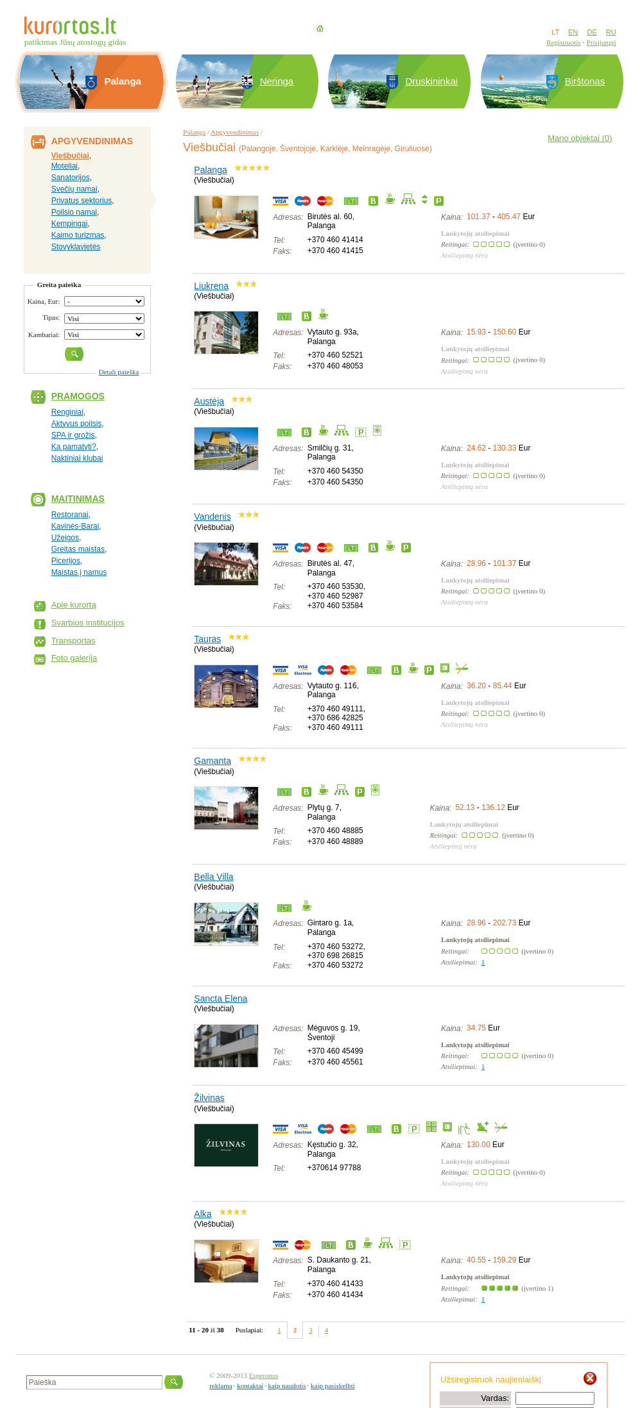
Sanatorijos (70, 177)
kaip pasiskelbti (333, 1385)
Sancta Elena (220, 998)
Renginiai (67, 412)
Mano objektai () (580, 138)
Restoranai (70, 514)
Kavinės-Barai (75, 526)
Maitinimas (78, 498)
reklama (220, 1385)
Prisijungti (601, 42)
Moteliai (64, 166)
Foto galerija (74, 658)
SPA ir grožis (73, 435)
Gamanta (212, 761)
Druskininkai (431, 81)
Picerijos (65, 560)
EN (573, 32)
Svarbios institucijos (88, 622)
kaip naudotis (287, 1385)
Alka (202, 1214)
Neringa (277, 81)
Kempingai (69, 223)
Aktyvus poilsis (76, 423)
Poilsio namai (74, 212)
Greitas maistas (78, 549)
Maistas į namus (79, 572)
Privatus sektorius (81, 200)
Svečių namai (74, 189)
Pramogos (78, 396)
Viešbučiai (70, 155)
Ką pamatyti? (73, 446)
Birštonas (585, 81)
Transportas (73, 640)
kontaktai (250, 1385)
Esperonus (264, 1375)
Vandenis (212, 516)
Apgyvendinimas (235, 132)
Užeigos (65, 537)
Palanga (194, 132)
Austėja (209, 401)
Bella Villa (213, 877)
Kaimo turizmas (78, 235)
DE (591, 32)
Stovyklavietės (76, 246)
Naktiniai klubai (77, 458)
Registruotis (563, 42)
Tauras (207, 639)
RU (611, 32)
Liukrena (211, 286)
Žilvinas (209, 1098)
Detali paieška (119, 372)
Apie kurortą (73, 604)
